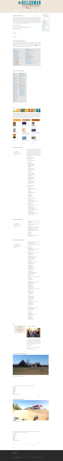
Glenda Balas (29, 203)
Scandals (43, 26)
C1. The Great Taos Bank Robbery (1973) (29, 53)
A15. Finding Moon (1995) (15, 59)
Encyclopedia (31, 10)
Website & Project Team (16, 152)
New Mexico (44, 27)
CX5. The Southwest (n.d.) (27, 61)
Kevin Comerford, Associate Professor (32, 242)
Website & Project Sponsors (17, 246)
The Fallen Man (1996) (15, 126)
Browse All (14, 140)
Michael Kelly (29, 226)
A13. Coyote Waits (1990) (15, 88)
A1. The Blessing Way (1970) (16, 50)
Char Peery (29, 295)
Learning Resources (42, 10)
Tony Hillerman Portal (46, 16)
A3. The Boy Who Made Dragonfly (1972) (29, 50)
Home (14, 10)
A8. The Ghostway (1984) (15, 54)
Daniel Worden (29, 194)
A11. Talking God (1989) (15, 56)
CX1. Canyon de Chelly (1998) (28, 59)
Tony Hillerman (17, 10)
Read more (39, 442)
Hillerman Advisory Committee (17, 245)
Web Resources (15, 388)
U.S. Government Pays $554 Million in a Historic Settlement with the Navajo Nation (36, 133)
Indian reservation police (45, 22)
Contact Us (15, 226)
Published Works (27, 10)
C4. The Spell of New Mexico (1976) (28, 55)
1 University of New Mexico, (15, 452)
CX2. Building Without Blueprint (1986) (29, 58)
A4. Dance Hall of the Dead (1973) (16, 51)
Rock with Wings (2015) (15, 138)
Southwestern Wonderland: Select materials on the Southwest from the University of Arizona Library (26, 134)
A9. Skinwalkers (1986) (15, 55)
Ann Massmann (29, 211)
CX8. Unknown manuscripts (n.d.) (28, 63)
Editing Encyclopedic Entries (35, 126)
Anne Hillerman (22, 10)
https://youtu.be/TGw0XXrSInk (16, 440)
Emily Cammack (29, 300)
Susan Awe (29, 199)
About (46, 10)
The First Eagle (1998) (15, 132)
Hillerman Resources (36, 10)
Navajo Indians (44, 21)
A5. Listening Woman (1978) (16, 52)
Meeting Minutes (29, 171)
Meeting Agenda (29, 166)
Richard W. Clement (30, 221)
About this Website (16, 151)
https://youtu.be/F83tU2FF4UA (16, 394)
